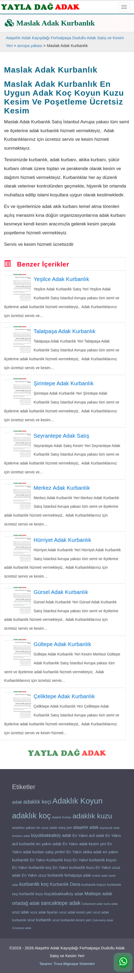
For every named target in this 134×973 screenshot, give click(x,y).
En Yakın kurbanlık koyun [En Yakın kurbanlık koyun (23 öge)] (95, 862)
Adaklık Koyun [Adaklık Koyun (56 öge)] (77, 802)
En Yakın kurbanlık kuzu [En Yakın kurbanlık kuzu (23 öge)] (74, 870)
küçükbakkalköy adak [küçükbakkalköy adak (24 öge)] (63, 895)
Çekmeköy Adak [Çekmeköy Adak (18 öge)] (102, 922)
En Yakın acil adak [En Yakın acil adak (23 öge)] (88, 837)
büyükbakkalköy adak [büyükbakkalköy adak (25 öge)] (51, 837)
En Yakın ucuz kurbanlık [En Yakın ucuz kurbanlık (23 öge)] (43, 877)
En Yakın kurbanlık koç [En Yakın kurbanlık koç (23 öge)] (31, 870)
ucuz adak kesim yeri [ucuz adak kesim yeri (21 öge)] (75, 914)
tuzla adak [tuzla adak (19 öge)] (111, 905)
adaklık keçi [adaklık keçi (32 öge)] (37, 804)
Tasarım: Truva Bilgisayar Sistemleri (67, 964)
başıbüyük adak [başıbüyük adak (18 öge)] (110, 829)
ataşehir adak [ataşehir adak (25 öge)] (85, 829)
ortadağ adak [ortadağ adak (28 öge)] (26, 905)
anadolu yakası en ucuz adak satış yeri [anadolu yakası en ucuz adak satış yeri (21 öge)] (42, 830)
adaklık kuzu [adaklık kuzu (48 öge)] (92, 818)
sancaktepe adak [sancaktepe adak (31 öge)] (60, 905)
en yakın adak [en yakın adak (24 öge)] (48, 846)
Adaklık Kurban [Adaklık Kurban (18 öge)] (61, 819)
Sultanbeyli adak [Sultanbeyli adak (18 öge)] (92, 905)
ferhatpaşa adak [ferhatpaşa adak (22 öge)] (77, 877)
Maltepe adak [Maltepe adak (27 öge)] (98, 895)
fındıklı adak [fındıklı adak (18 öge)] (99, 877)
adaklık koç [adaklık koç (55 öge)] (31, 817)
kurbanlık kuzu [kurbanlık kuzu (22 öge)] (31, 896)
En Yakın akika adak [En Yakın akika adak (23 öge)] (84, 854)
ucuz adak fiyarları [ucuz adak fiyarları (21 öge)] (44, 914)
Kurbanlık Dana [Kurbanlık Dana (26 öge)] (65, 886)
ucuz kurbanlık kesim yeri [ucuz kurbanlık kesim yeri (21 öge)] (71, 922)
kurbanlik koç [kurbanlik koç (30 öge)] (34, 886)
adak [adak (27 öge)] (17, 804)
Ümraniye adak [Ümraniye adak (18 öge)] (21, 930)
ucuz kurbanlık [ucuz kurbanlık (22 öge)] (39, 922)
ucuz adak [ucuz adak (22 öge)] (20, 914)
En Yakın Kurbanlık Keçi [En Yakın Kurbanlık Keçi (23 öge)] (51, 862)
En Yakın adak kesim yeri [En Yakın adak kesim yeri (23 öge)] (84, 846)
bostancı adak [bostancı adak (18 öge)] (21, 837)
